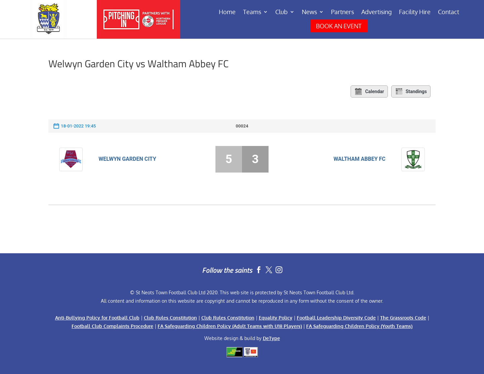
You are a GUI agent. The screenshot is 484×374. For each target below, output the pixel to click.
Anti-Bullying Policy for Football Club (97, 318)
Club (281, 12)
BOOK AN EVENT (339, 26)
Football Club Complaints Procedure (112, 326)
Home (227, 12)
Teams (252, 12)
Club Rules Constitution (170, 318)
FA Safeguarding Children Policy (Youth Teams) (359, 326)
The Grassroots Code (403, 318)
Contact (448, 12)
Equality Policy (275, 318)
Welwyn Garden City (127, 159)
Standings (411, 91)
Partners (342, 12)
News (309, 12)
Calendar (369, 91)
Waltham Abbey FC (359, 159)
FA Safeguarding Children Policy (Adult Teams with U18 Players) (230, 326)
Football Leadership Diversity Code (336, 318)
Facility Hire (415, 12)
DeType (271, 338)
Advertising (376, 12)
